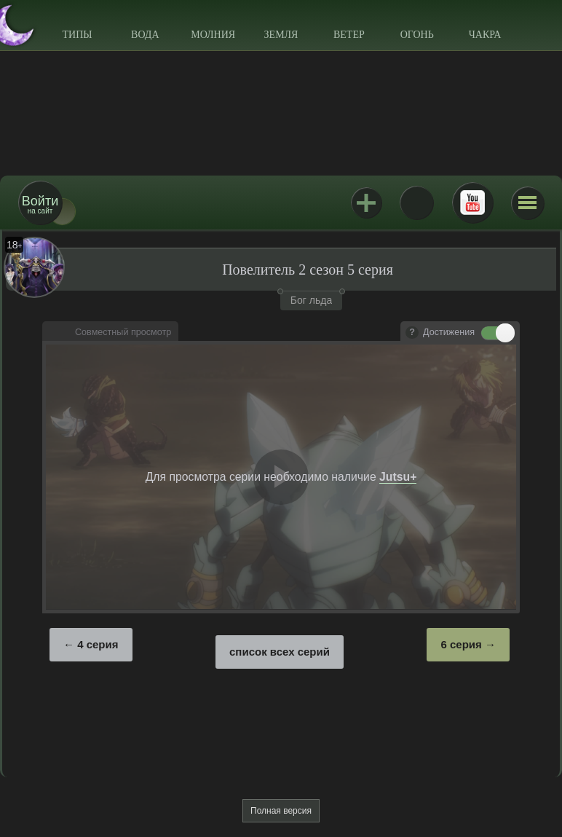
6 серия (460, 644)
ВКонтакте (416, 202)
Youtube (472, 202)
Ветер (349, 34)
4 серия (97, 644)
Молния (213, 34)
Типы (77, 34)
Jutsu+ (366, 202)
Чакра (485, 34)
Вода (145, 34)
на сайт (40, 204)
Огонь (417, 34)
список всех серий (279, 651)
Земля (281, 34)
